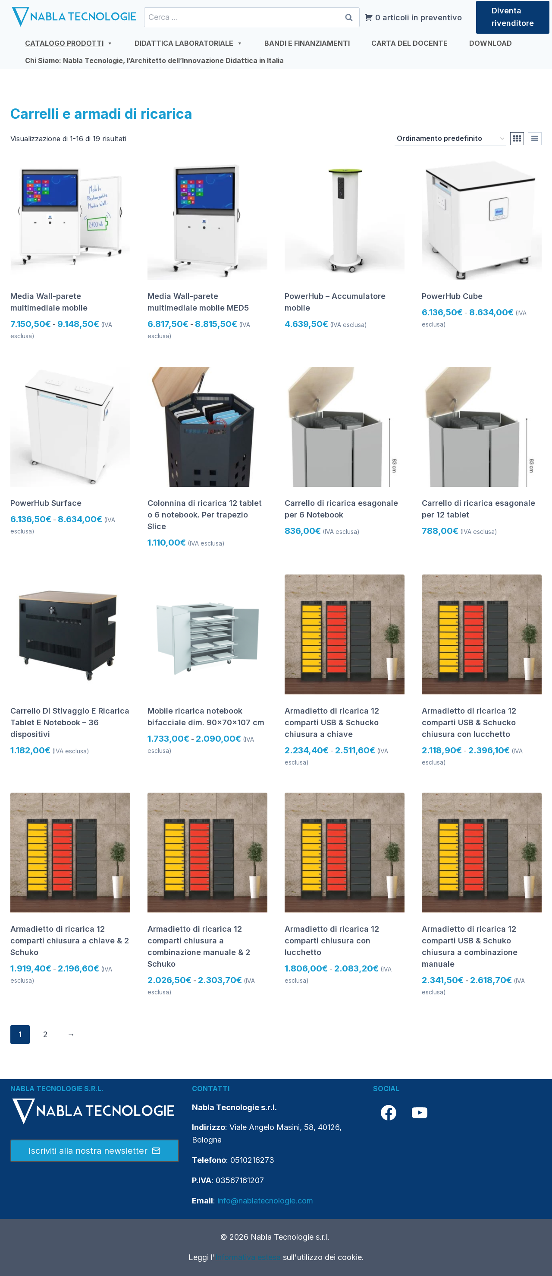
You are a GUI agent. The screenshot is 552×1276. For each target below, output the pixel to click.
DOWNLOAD (490, 43)
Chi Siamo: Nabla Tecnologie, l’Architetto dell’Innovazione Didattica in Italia (154, 60)
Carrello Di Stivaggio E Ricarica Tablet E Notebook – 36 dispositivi (69, 722)
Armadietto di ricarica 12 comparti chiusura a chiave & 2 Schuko (69, 940)
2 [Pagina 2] (45, 1034)
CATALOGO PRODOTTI (69, 43)
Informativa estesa (248, 1257)
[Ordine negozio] (450, 139)
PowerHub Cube (452, 296)
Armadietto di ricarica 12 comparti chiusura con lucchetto (332, 940)
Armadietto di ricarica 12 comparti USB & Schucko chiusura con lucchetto (469, 722)
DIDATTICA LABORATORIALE (189, 43)
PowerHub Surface (46, 503)
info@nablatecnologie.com (265, 1200)
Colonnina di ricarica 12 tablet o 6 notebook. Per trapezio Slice (204, 514)
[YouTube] (419, 1112)
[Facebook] (388, 1112)
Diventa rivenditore (513, 17)
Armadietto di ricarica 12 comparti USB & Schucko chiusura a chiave (332, 722)
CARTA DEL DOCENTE (409, 43)
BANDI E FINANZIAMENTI (307, 43)
